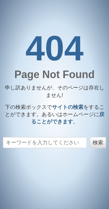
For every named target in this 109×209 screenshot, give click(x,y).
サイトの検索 (67, 107)
